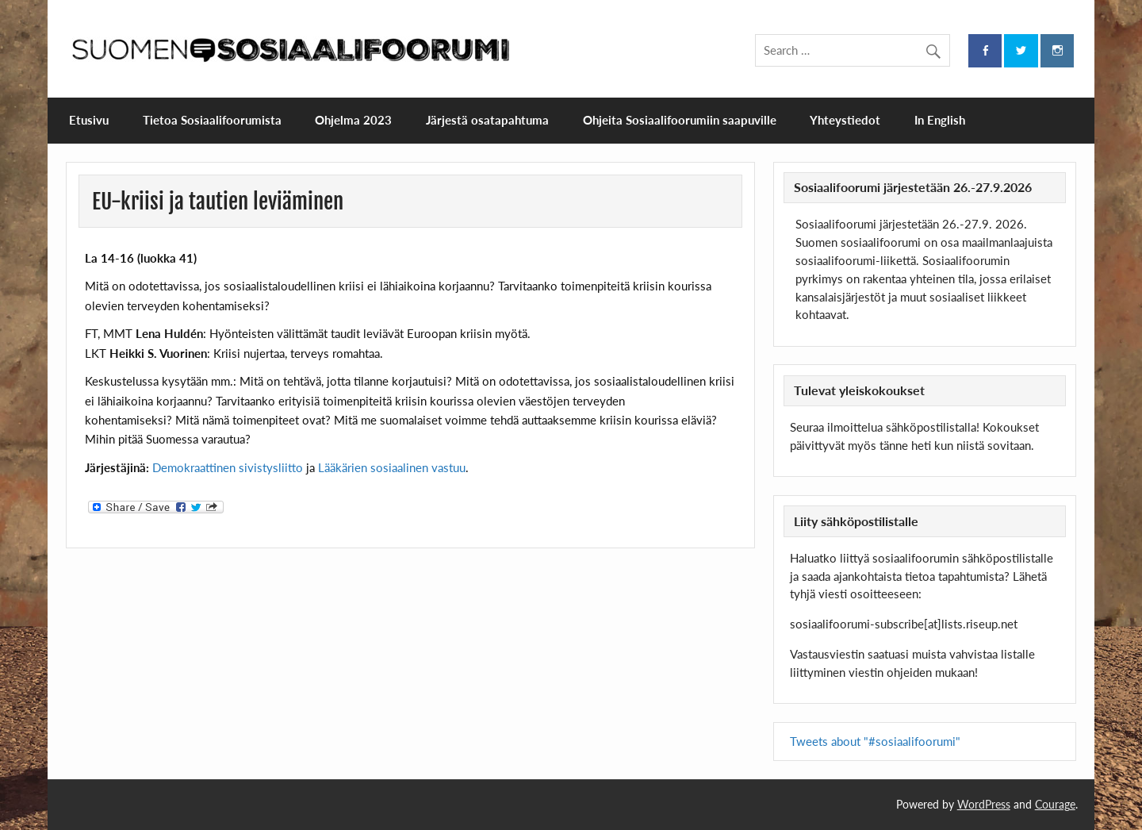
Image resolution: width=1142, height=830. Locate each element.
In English (939, 120)
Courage (1055, 804)
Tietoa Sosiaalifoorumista (212, 120)
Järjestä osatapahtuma (487, 120)
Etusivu (89, 120)
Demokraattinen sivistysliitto (227, 467)
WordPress (983, 804)
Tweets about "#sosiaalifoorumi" (875, 741)
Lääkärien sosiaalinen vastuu (392, 467)
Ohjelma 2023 (353, 120)
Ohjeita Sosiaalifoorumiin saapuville (679, 120)
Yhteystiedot (845, 120)
